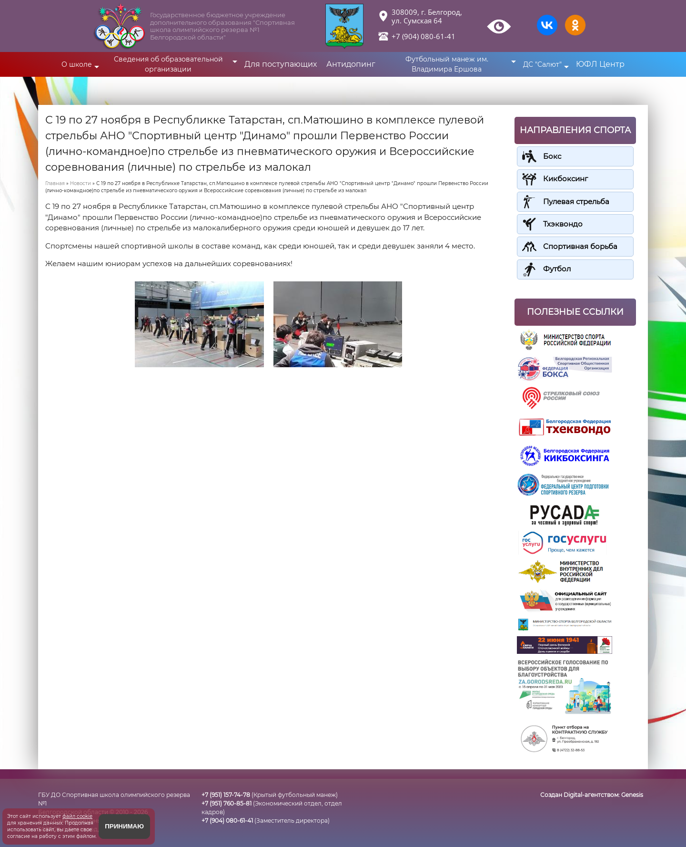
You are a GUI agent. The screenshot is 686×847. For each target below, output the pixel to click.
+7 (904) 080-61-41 (423, 36)
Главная (55, 183)
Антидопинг (350, 64)
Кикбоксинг (565, 178)
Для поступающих (280, 64)
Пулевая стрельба (576, 201)
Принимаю (124, 826)
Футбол (557, 268)
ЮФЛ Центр (600, 64)
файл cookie (77, 816)
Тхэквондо (563, 223)
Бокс (552, 156)
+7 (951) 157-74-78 (226, 793)
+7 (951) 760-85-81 (227, 802)
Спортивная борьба (580, 245)
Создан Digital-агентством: (591, 793)
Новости (80, 183)
